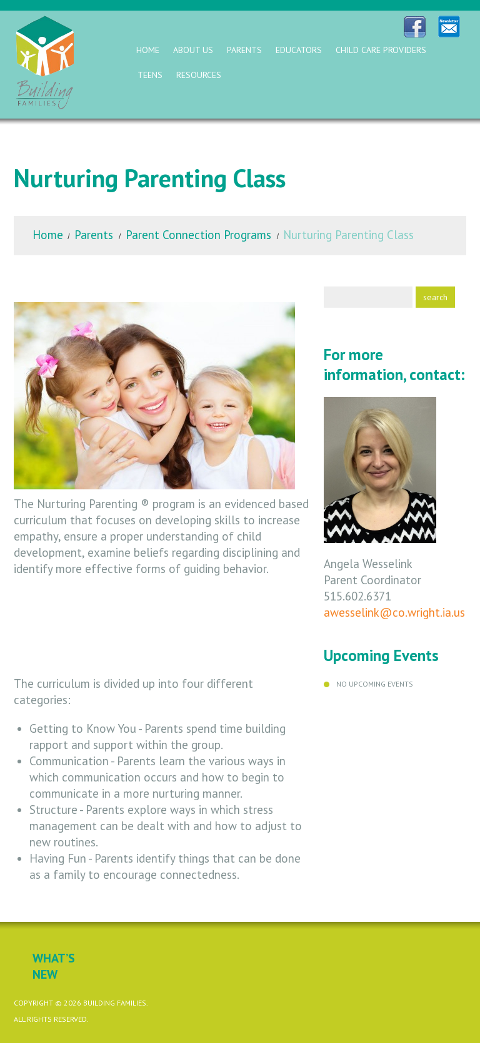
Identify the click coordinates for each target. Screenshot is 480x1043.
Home (147, 50)
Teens (150, 75)
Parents (244, 50)
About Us (193, 50)
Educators (299, 50)
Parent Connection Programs (198, 234)
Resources (198, 75)
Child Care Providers (381, 50)
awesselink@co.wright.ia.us (394, 612)
